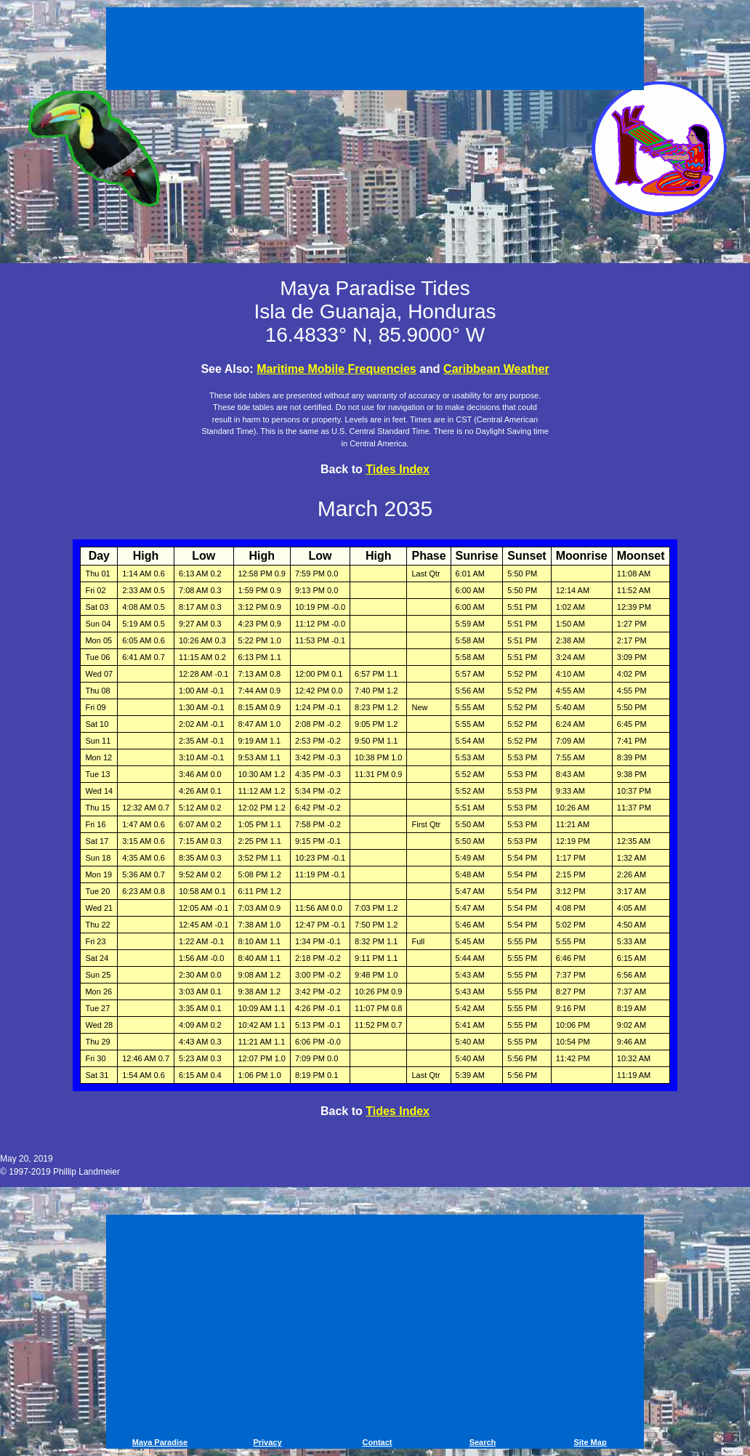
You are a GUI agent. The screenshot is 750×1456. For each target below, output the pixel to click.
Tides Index (398, 469)
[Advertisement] (375, 51)
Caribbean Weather (496, 369)
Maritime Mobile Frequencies (336, 369)
